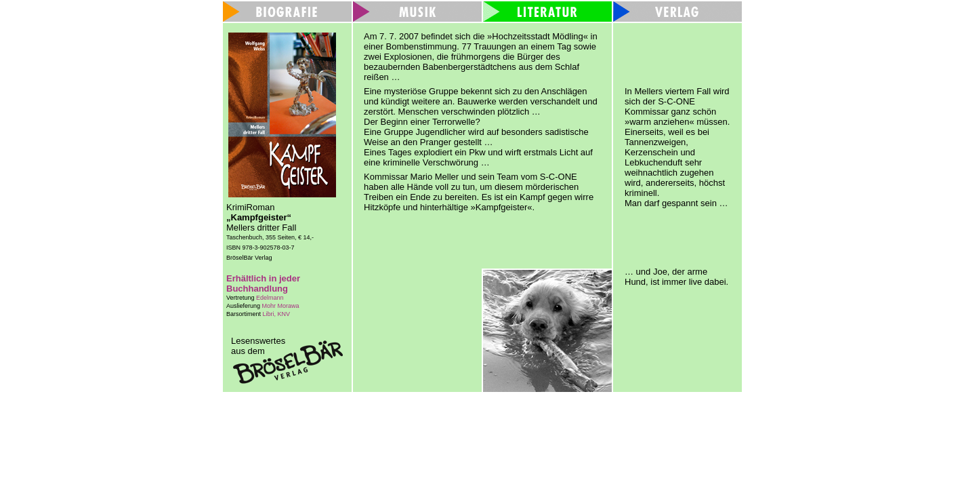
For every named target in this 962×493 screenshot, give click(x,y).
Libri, (270, 314)
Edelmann (270, 297)
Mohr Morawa (280, 305)
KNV (284, 314)
